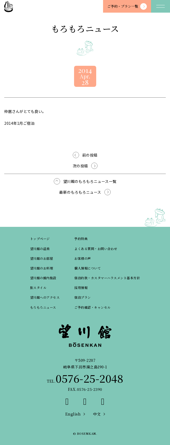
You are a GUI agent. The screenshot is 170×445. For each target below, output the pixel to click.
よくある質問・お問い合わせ (95, 248)
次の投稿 (80, 165)
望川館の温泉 (40, 248)
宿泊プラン (82, 297)
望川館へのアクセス (45, 297)
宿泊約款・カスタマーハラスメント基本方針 (107, 278)
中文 (97, 414)
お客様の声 (82, 258)
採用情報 (81, 287)
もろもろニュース (43, 307)
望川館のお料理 (41, 268)
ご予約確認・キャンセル (92, 307)
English (73, 414)
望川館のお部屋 (41, 258)
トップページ (40, 238)
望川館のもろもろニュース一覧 (89, 181)
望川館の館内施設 (43, 278)
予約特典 (81, 238)
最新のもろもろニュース (80, 192)
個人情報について (87, 268)
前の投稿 (90, 155)
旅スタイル (38, 287)
